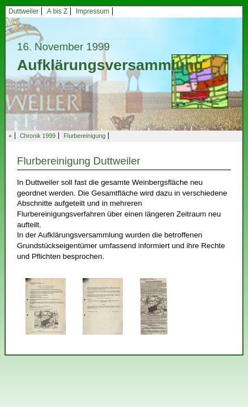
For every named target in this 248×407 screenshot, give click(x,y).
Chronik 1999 (37, 135)
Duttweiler (23, 11)
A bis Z (57, 11)
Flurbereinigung (84, 135)
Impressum (92, 11)
